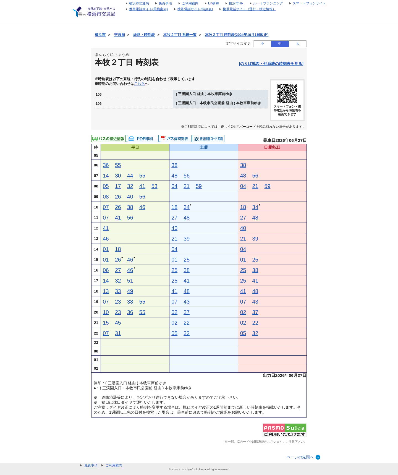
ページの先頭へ (300, 457)
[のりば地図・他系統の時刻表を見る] (271, 63)
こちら (139, 84)
